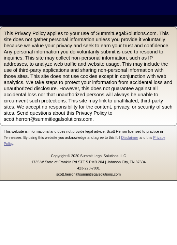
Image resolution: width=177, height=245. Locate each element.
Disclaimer (129, 137)
